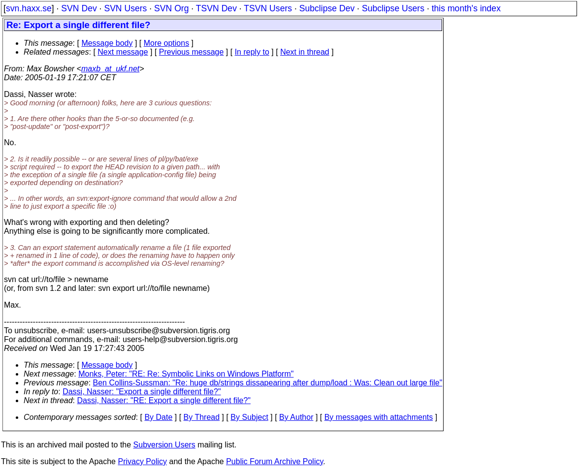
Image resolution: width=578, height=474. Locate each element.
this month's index (466, 8)
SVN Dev (78, 8)
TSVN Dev (216, 8)
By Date (158, 417)
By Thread (202, 417)
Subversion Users (164, 445)
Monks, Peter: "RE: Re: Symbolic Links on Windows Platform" (185, 374)
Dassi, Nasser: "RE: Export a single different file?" (164, 400)
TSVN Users (268, 8)
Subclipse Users (393, 8)
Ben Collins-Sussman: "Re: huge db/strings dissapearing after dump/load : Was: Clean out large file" (268, 383)
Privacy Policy (142, 461)
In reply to (252, 52)
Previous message (191, 52)
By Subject (249, 417)
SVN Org (171, 8)
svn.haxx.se (29, 8)
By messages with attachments (378, 417)
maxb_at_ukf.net (110, 68)
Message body (106, 43)
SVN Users (125, 8)
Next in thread (304, 52)
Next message (122, 52)
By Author (296, 417)
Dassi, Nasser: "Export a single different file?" (142, 391)
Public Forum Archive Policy (274, 461)
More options (167, 43)
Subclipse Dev (326, 8)
